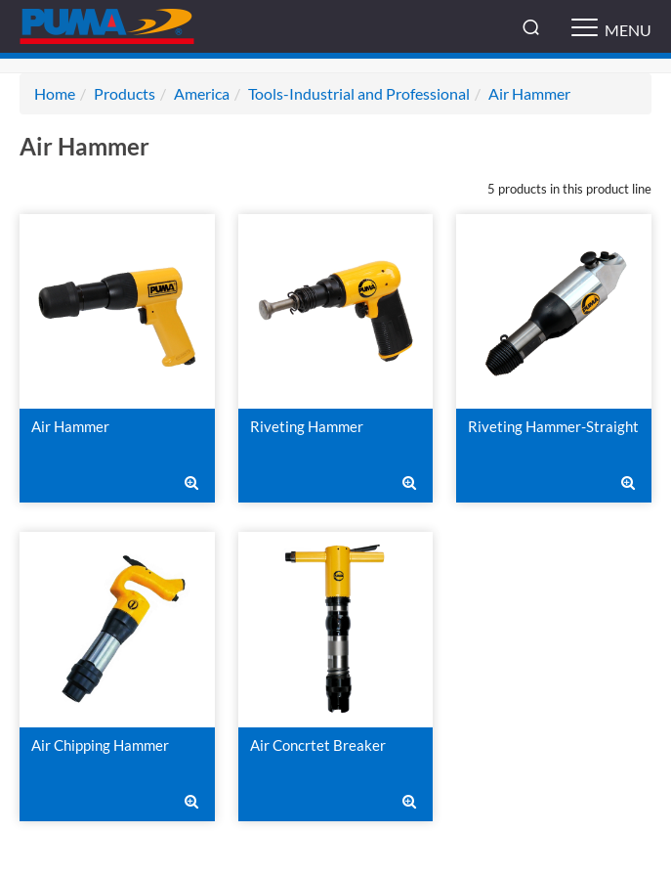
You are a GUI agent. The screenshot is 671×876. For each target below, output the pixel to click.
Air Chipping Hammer (100, 745)
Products (124, 93)
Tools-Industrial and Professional (359, 93)
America (202, 93)
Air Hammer (529, 93)
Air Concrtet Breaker (318, 745)
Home (54, 93)
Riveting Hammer (306, 426)
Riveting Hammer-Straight (553, 426)
